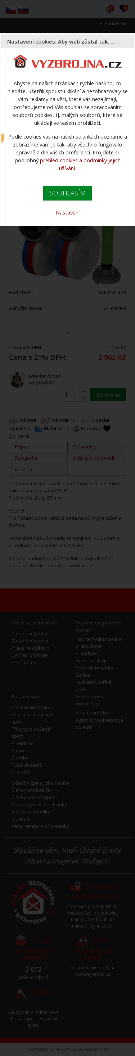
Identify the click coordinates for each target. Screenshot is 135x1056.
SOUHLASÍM (68, 193)
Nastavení (68, 212)
